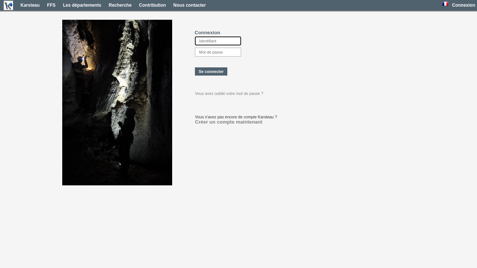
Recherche (120, 5)
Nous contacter (189, 5)
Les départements (82, 5)
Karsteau (30, 5)
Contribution (152, 5)
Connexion (463, 5)
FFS (51, 5)
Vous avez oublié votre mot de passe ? (229, 93)
